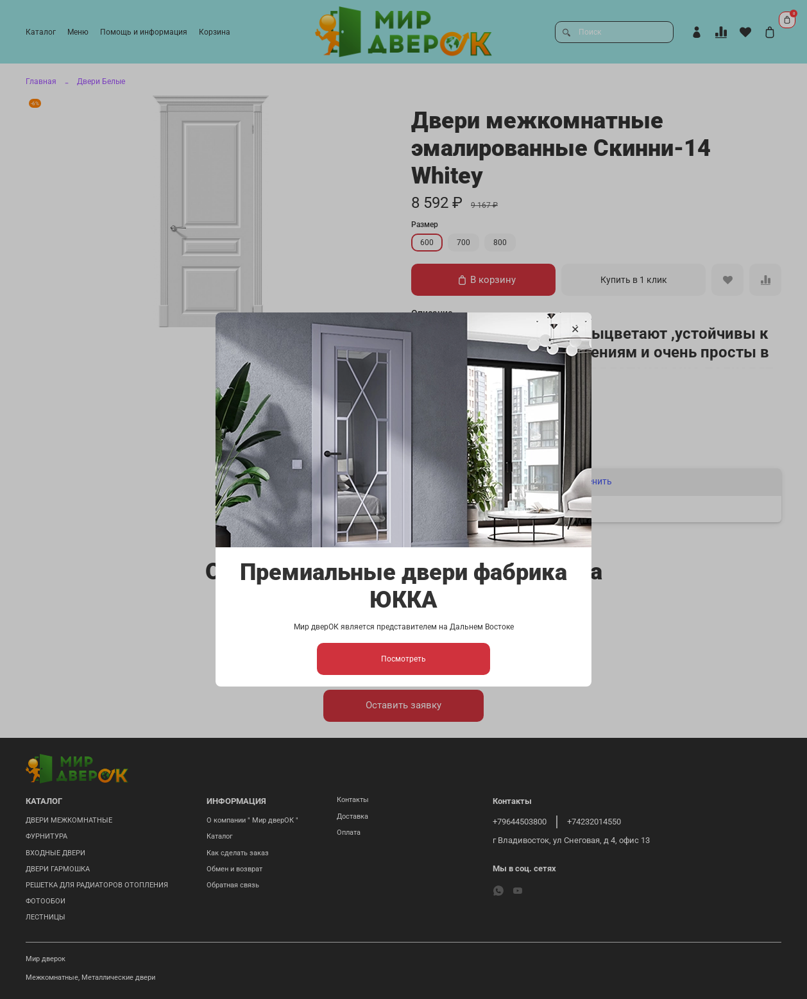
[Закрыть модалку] (575, 330)
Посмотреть (403, 658)
